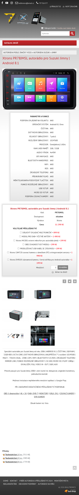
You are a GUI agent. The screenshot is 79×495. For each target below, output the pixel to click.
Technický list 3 (12, 462)
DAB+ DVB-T (33, 393)
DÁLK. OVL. (54, 393)
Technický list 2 (12, 458)
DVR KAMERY (39, 397)
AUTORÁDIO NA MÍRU (46, 484)
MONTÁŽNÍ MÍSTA (61, 481)
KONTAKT (13, 481)
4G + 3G (23, 393)
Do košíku (63, 267)
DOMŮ (5, 481)
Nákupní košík (50, 28)
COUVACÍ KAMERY (67, 393)
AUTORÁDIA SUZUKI (41, 52)
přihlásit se (56, 6)
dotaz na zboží (59, 272)
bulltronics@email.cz (24, 3)
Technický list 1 (12, 454)
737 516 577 (42, 3)
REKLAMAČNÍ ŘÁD (10, 484)
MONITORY (43, 393)
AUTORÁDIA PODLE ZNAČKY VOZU (17, 52)
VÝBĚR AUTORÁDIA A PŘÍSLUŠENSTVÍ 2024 (35, 481)
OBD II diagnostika (11, 393)
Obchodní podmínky (27, 484)
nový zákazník (71, 6)
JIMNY (54, 52)
